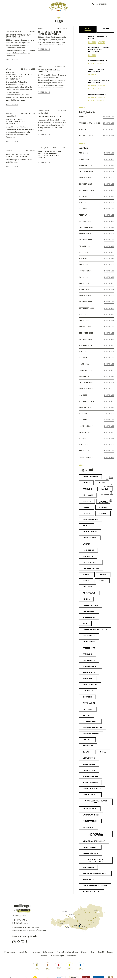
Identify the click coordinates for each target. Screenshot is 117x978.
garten (86, 752)
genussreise (89, 611)
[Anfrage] (111, 485)
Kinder (86, 483)
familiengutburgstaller (95, 630)
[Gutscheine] (111, 493)
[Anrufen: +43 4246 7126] (99, 4)
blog (85, 623)
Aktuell (105, 29)
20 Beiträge (108, 129)
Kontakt (101, 952)
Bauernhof (88, 827)
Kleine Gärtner (90, 853)
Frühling (87, 489)
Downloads (71, 955)
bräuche (103, 507)
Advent (86, 526)
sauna (103, 574)
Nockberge (88, 550)
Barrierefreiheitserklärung (67, 952)
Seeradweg (88, 879)
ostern (86, 513)
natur (102, 483)
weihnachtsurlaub (92, 727)
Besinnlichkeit (90, 795)
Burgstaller (89, 636)
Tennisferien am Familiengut (96, 70)
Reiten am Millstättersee (95, 873)
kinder (86, 599)
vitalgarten (89, 758)
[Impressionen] (111, 500)
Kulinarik (88, 495)
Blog (92, 952)
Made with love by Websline (25, 936)
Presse (110, 952)
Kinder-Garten (90, 847)
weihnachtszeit (91, 733)
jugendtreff (89, 764)
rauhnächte (89, 703)
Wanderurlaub (90, 477)
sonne (86, 581)
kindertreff (89, 642)
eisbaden (87, 697)
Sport (103, 501)
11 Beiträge (108, 135)
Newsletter (23, 952)
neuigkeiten (89, 770)
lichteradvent (90, 721)
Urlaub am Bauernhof (94, 841)
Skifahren (88, 556)
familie (86, 507)
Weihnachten (89, 809)
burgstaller (89, 660)
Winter (101, 42)
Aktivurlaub (89, 593)
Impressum (35, 952)
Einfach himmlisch (97, 94)
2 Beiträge (109, 159)
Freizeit (87, 574)
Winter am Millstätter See (96, 802)
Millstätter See (90, 776)
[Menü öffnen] (111, 4)
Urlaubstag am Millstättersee (95, 860)
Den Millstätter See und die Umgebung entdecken (99, 50)
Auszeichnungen (57, 955)
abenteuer (88, 746)
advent (86, 715)
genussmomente (91, 568)
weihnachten (89, 538)
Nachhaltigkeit (96, 64)
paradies (87, 740)
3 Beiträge (109, 351)
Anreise (44, 955)
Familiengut (89, 617)
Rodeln (103, 513)
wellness (87, 587)
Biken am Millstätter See (95, 886)
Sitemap (84, 952)
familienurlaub (90, 605)
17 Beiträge (108, 123)
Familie (105, 489)
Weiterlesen (12, 60)
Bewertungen (9, 952)
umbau (103, 752)
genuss (102, 581)
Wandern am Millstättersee (96, 834)
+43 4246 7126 (19, 920)
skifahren (88, 691)
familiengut (89, 648)
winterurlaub (90, 685)
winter (86, 544)
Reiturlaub (88, 867)
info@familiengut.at (21, 923)
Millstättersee (90, 821)
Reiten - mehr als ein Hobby (97, 38)
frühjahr (87, 678)
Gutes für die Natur (97, 60)
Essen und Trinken (92, 789)
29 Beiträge (108, 117)
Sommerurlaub (90, 782)
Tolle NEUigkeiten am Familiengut (98, 81)
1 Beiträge (109, 153)
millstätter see (90, 666)
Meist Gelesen (88, 29)
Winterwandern (91, 815)
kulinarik (88, 709)
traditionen (89, 672)
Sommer (92, 42)
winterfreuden (90, 519)
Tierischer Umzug (91, 892)
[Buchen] (111, 477)
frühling (87, 654)
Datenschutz (48, 952)
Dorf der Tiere (90, 532)
